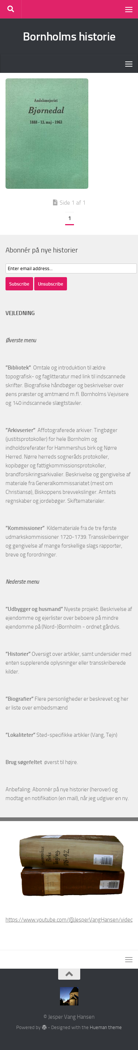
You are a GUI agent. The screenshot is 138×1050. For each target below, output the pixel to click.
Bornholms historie (69, 36)
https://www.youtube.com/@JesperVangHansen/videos (71, 919)
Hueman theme (106, 1027)
